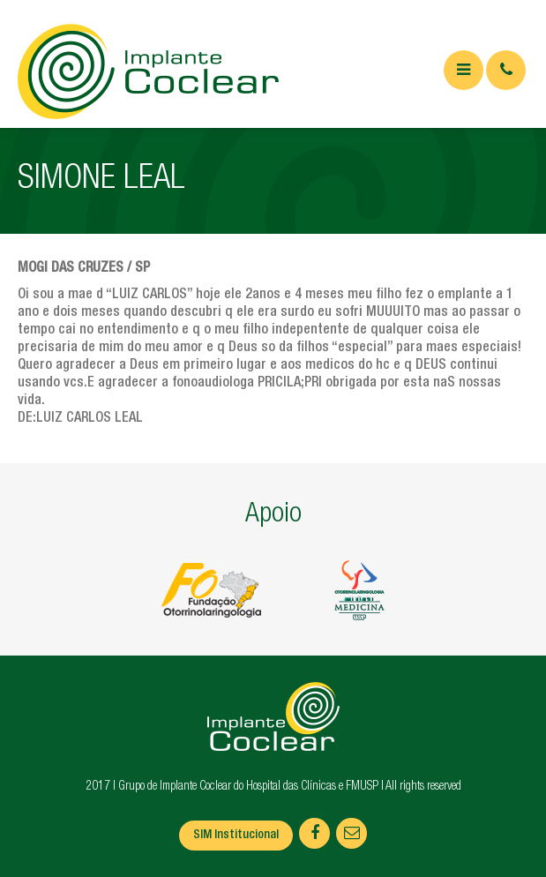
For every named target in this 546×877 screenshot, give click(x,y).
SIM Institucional (236, 835)
